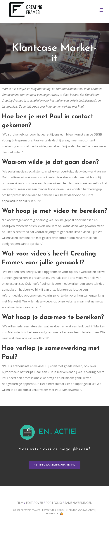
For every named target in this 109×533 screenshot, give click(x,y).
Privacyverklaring (53, 510)
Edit (29, 503)
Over (39, 503)
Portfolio (54, 503)
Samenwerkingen (78, 503)
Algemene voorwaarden (80, 510)
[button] (54, 465)
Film (20, 503)
